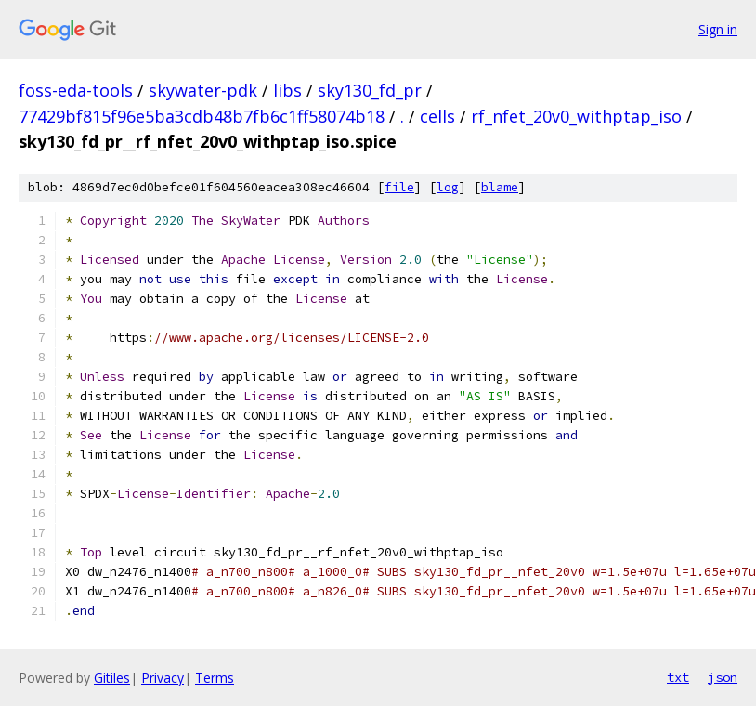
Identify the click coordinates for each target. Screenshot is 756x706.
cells (437, 116)
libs (287, 90)
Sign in (717, 29)
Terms (214, 677)
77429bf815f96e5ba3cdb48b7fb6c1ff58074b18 (202, 116)
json (722, 677)
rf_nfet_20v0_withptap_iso (576, 116)
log (448, 187)
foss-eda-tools (76, 90)
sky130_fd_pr (370, 90)
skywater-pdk (203, 90)
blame (499, 187)
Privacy (162, 677)
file (399, 187)
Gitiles (112, 677)
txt (678, 677)
